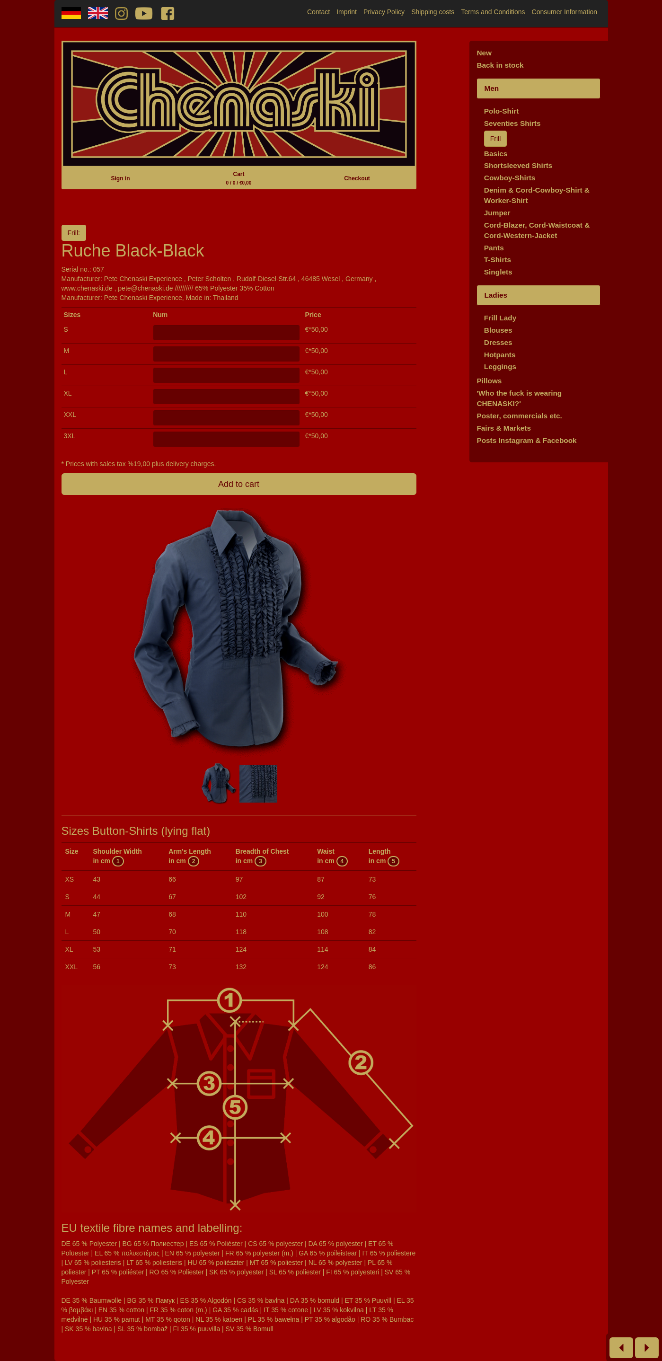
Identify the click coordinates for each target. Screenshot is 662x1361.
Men (491, 88)
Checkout (357, 178)
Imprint (346, 12)
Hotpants (500, 355)
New (484, 53)
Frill (495, 138)
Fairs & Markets (504, 428)
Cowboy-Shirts (510, 178)
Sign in (120, 178)
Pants (494, 248)
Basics (496, 154)
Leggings (500, 366)
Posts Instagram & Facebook (526, 440)
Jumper (497, 213)
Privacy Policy (384, 12)
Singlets (498, 272)
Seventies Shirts (512, 123)
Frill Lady (500, 318)
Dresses (498, 342)
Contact (318, 12)
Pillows (489, 381)
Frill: (74, 233)
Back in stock (500, 65)
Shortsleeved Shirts (518, 165)
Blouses (498, 330)
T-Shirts (497, 260)
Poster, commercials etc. (519, 416)
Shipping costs (432, 12)
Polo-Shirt (501, 111)
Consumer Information (565, 12)
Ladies (495, 295)
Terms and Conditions (493, 12)
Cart (239, 178)
